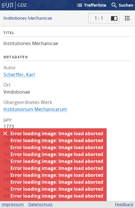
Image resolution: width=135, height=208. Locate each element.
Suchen (122, 5)
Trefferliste (91, 5)
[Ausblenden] (5, 133)
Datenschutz (40, 204)
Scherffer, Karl (19, 74)
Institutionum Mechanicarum (35, 109)
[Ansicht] (127, 18)
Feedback (124, 204)
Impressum (13, 204)
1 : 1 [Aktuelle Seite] (99, 18)
